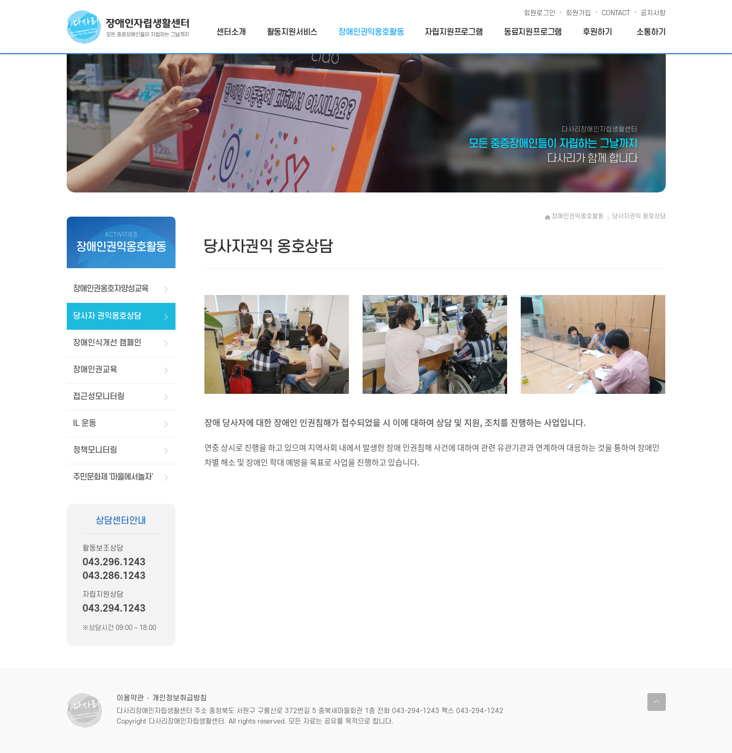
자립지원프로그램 (453, 32)
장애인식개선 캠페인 (107, 343)
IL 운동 (84, 423)
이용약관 (130, 698)
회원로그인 (539, 13)
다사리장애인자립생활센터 (128, 27)
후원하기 (597, 32)
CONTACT (613, 11)
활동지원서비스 (292, 32)
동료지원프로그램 (533, 32)
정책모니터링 (95, 450)
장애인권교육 (95, 369)
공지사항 (650, 11)
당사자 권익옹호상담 (107, 316)
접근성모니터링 (99, 396)
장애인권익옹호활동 (371, 32)
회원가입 (576, 11)
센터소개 (230, 32)
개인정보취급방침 (179, 698)
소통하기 (650, 32)
